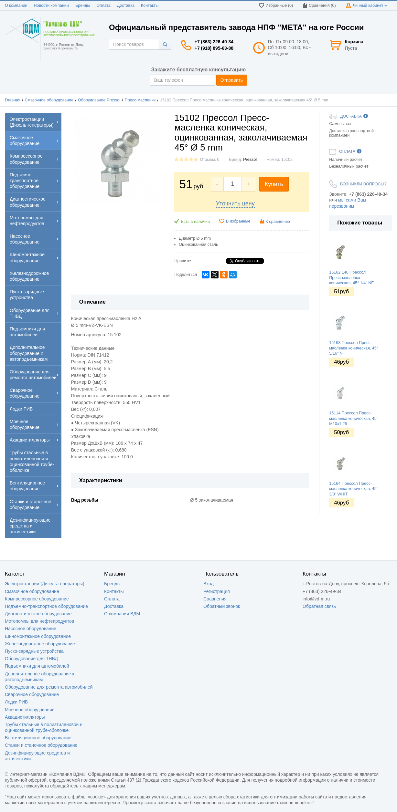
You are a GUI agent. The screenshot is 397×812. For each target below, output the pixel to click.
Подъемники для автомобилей (37, 666)
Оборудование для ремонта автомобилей (49, 687)
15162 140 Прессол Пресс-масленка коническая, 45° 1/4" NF (351, 277)
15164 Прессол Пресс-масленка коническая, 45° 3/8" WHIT (353, 488)
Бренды (82, 5)
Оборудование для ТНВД (31, 658)
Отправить (231, 80)
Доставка (125, 5)
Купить (274, 184)
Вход (208, 583)
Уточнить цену (235, 203)
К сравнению (278, 221)
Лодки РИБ (16, 701)
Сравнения (215, 598)
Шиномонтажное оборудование (38, 636)
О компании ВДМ (122, 613)
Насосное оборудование (30, 628)
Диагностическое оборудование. (39, 613)
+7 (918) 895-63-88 (214, 48)
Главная (12, 100)
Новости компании (51, 5)
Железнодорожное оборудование (40, 643)
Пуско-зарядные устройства (34, 651)
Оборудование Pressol (99, 100)
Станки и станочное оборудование (41, 745)
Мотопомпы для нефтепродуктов (39, 621)
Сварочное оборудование (32, 694)
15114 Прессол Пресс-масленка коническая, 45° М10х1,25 (353, 418)
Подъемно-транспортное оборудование (46, 606)
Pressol (250, 159)
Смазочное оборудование (49, 100)
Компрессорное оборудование (37, 598)
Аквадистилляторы (25, 717)
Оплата (104, 5)
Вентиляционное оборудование (38, 737)
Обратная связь (319, 606)
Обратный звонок (221, 606)
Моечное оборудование (30, 709)
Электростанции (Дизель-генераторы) (44, 583)
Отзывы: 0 (209, 159)
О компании (16, 5)
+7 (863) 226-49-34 (214, 41)
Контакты (149, 5)
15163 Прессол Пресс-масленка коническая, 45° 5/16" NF (353, 348)
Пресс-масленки (140, 100)
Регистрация (216, 591)
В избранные (238, 221)
